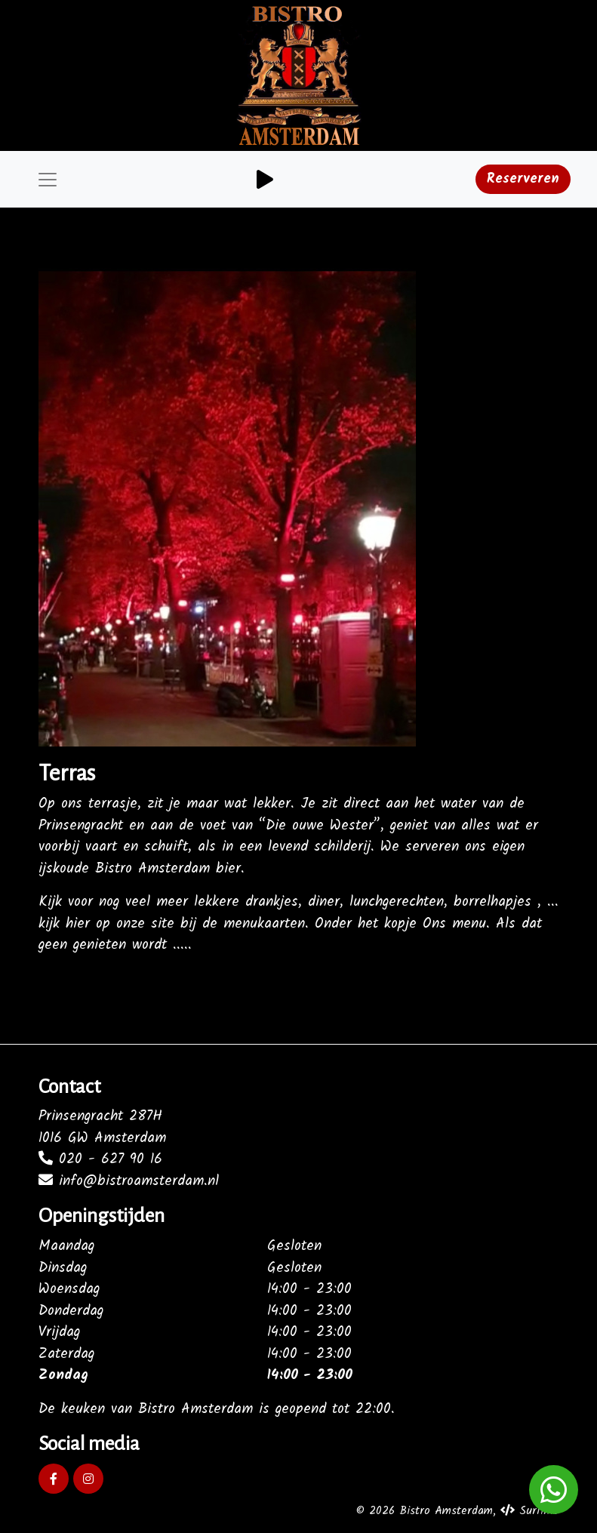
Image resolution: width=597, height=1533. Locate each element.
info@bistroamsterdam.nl (128, 1181)
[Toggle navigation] (47, 179)
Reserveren (523, 179)
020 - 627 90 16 (100, 1159)
